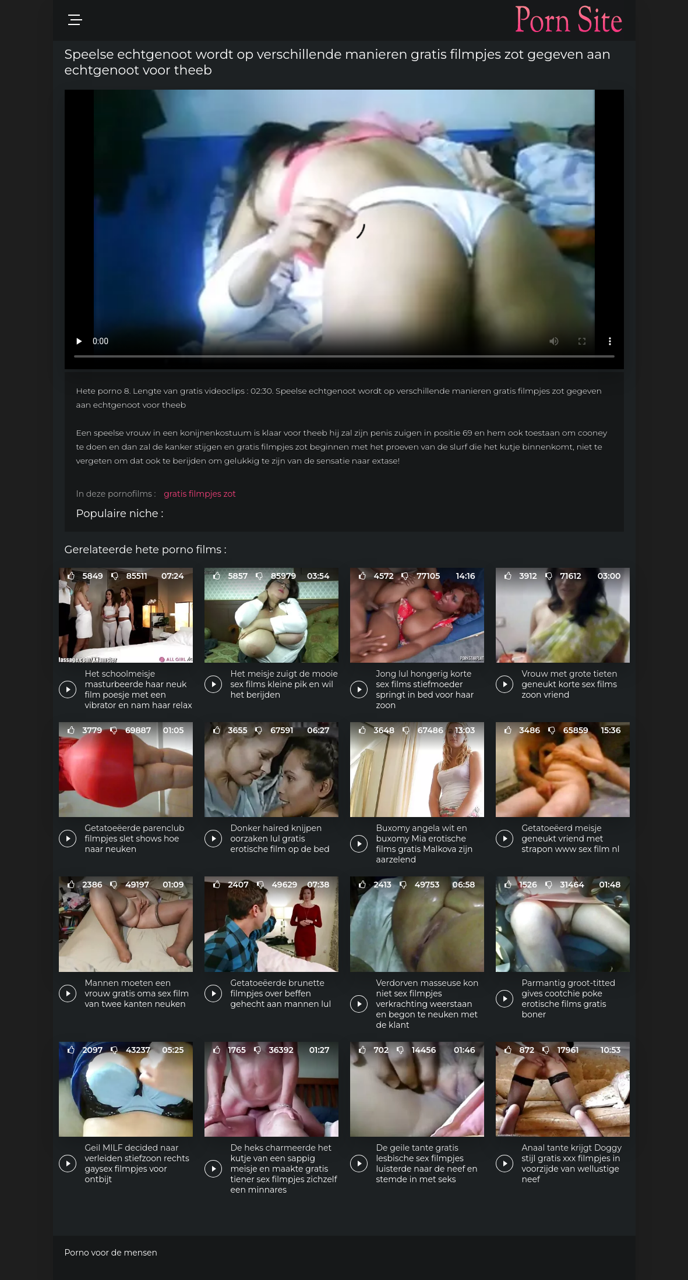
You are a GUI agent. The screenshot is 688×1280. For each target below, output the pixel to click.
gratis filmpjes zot (200, 494)
